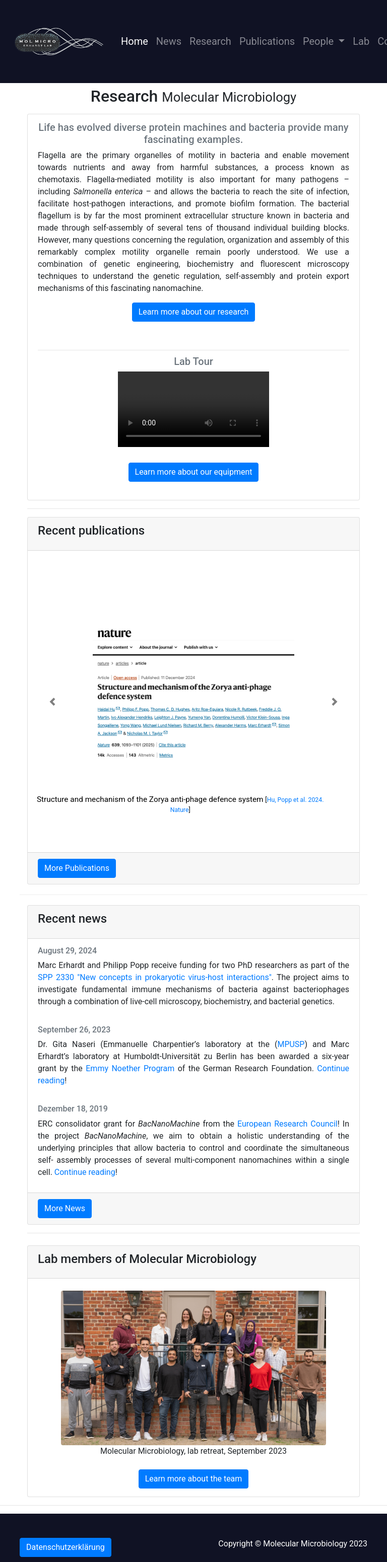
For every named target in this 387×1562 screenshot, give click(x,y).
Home (136, 40)
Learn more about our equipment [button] (193, 472)
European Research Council (287, 1124)
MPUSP (290, 1044)
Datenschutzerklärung (65, 1547)
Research (210, 41)
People (319, 41)
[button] (53, 701)
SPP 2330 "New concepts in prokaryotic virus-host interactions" (155, 977)
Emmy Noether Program (130, 1068)
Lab (361, 41)
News (168, 41)
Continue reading (84, 1172)
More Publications (76, 868)
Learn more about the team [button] (193, 1478)
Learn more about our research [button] (194, 312)
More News (64, 1208)
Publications (267, 41)
